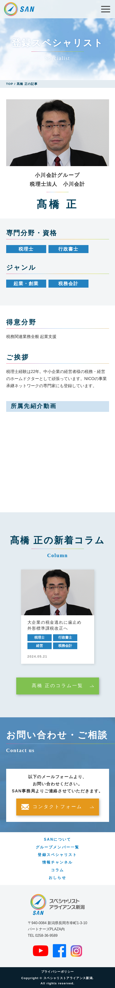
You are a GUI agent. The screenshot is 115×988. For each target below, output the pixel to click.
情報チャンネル (57, 862)
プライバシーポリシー (57, 971)
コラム (57, 870)
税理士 (26, 248)
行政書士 (68, 248)
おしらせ (57, 878)
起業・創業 (26, 283)
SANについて (57, 839)
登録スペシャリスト (57, 855)
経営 (39, 646)
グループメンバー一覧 (57, 847)
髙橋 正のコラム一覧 (57, 685)
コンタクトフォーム (57, 807)
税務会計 (68, 283)
